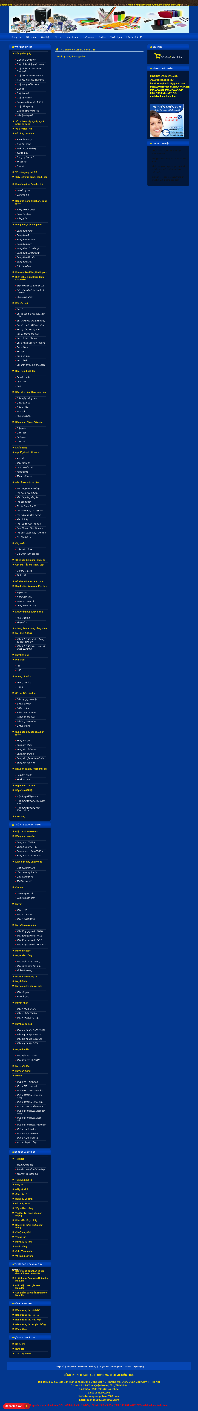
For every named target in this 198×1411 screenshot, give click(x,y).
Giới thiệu (45, 37)
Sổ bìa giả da (23, 726)
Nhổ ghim (21, 437)
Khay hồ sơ (22, 622)
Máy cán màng (23, 1071)
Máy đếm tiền (22, 1049)
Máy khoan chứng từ (26, 976)
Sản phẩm (31, 37)
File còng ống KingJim (28, 497)
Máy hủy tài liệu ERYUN (29, 1034)
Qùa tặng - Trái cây (23, 1337)
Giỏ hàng (156, 47)
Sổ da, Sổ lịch (24, 703)
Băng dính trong (25, 231)
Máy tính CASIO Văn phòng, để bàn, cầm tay (31, 640)
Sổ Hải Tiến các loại (25, 693)
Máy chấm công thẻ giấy (29, 966)
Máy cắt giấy (23, 992)
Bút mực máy (23, 356)
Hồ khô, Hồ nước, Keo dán (29, 581)
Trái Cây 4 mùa (23, 1353)
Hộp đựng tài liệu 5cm (27, 796)
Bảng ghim (22, 218)
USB (19, 670)
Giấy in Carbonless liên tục (30, 75)
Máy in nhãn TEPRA (27, 1013)
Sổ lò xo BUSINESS (27, 712)
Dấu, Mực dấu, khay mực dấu (30, 392)
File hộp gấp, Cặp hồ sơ (29, 515)
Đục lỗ (20, 458)
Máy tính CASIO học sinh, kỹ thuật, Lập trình (31, 647)
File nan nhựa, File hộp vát (30, 510)
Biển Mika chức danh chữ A (30, 285)
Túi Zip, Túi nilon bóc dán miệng (28, 1214)
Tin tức (102, 37)
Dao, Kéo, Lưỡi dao (25, 371)
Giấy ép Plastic (24, 97)
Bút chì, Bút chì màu (27, 338)
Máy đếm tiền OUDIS (27, 1055)
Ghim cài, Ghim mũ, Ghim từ (30, 560)
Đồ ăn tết (20, 1344)
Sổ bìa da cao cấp (26, 717)
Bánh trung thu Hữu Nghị (28, 1319)
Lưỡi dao (21, 381)
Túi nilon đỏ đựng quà (27, 1173)
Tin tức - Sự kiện (159, 143)
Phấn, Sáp (22, 575)
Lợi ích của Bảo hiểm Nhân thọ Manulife (31, 1279)
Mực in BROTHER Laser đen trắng (31, 1112)
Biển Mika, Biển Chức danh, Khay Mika (29, 278)
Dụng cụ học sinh (25, 157)
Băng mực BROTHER (27, 846)
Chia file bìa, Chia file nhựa (30, 528)
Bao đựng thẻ (23, 190)
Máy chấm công (23, 955)
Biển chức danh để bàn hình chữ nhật (31, 291)
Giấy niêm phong (25, 106)
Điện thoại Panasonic (26, 831)
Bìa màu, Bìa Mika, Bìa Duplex (31, 272)
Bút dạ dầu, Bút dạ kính (28, 329)
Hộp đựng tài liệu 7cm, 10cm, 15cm (31, 802)
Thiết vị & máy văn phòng (26, 825)
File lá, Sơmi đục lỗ (26, 506)
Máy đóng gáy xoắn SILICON (31, 944)
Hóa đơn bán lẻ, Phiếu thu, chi (31, 769)
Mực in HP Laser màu (27, 1086)
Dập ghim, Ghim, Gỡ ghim (29, 422)
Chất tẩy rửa (21, 1194)
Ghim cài (21, 441)
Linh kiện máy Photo (27, 872)
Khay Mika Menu (25, 297)
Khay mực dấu (24, 416)
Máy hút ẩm (21, 981)
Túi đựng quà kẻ (23, 1180)
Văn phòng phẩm (22, 47)
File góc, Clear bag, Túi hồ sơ (31, 532)
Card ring (20, 816)
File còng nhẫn (24, 502)
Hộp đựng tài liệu (24, 790)
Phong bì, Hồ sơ (23, 676)
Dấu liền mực (23, 402)
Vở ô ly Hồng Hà (25, 115)
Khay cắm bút (23, 618)
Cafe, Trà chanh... (24, 1251)
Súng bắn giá (23, 740)
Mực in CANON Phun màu (30, 1106)
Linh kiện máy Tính (26, 868)
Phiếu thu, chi (23, 779)
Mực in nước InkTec (26, 1129)
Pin (18, 666)
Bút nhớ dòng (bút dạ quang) (31, 320)
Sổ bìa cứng (23, 708)
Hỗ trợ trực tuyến (161, 68)
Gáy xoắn (20, 543)
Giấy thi (20, 89)
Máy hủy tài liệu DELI (27, 1043)
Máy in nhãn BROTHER (28, 1017)
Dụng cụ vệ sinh (24, 1199)
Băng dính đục (24, 235)
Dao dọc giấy (23, 377)
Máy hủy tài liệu (23, 1024)
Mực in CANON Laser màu (30, 1102)
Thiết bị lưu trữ (24, 881)
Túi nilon (20, 1159)
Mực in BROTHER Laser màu (29, 1119)
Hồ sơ (20, 687)
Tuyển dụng (116, 37)
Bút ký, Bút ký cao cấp (28, 334)
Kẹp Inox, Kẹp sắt (25, 601)
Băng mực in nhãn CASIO (29, 855)
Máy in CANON (24, 914)
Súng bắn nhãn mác (27, 749)
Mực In (19, 1075)
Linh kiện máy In (25, 876)
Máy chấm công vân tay (28, 961)
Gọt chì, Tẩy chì (24, 571)
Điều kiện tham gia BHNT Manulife (28, 1286)
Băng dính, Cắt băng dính (28, 224)
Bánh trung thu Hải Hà (27, 1315)
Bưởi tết (19, 1349)
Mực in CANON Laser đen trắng (30, 1096)
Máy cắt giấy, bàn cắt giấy (29, 986)
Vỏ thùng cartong (24, 1256)
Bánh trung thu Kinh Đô (27, 1310)
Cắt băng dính (24, 266)
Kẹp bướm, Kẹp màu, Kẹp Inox (31, 586)
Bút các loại (21, 303)
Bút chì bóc (22, 360)
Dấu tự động (23, 407)
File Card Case (24, 537)
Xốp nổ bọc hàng (24, 1208)
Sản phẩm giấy (23, 53)
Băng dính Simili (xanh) (28, 253)
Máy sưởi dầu (22, 1066)
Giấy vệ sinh (22, 1189)
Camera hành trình (26, 898)
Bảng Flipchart (24, 214)
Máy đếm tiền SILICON (28, 1060)
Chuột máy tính (23, 1232)
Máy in (18, 904)
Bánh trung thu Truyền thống (30, 1324)
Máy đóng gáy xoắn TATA (29, 935)
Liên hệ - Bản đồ (134, 37)
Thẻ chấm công (24, 970)
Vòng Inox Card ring (27, 605)
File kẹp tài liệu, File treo (29, 524)
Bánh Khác (21, 1329)
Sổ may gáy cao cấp (27, 699)
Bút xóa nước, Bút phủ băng (31, 325)
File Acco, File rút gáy (27, 493)
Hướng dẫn (88, 37)
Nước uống (21, 1246)
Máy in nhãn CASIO (26, 1009)
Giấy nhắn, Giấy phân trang (30, 64)
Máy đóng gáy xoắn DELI (29, 940)
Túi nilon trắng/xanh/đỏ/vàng (31, 1169)
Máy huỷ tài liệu (23, 1241)
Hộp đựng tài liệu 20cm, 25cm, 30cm (28, 809)
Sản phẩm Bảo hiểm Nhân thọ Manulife (31, 1293)
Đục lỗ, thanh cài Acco (27, 452)
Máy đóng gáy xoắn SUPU (30, 931)
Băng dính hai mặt (26, 239)
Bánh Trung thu (22, 1303)
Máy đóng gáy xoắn (25, 925)
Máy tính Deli (22, 655)
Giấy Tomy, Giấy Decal (28, 84)
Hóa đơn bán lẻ (24, 775)
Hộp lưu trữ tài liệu (25, 785)
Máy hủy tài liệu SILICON (29, 1039)
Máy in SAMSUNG (26, 919)
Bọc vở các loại (24, 139)
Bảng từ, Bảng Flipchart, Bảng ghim (31, 202)
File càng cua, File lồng (28, 488)
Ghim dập (21, 432)
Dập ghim (21, 428)
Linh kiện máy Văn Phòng (28, 861)
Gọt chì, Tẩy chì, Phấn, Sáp (29, 564)
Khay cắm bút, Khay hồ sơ (29, 611)
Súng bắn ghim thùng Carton (31, 758)
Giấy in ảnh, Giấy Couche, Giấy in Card (30, 69)
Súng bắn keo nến (26, 762)
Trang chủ (17, 37)
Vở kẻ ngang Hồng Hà (28, 111)
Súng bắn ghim (24, 745)
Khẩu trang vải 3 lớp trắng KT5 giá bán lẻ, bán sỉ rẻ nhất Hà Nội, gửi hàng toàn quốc (169, 169)
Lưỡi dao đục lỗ (24, 467)
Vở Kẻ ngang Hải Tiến (26, 172)
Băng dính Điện (24, 261)
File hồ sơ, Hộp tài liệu (27, 482)
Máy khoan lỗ (23, 463)
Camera (19, 887)
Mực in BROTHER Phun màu (31, 1124)
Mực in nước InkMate (27, 1133)
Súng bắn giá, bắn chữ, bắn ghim (29, 733)
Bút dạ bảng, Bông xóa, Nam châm (31, 315)
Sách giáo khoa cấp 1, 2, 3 (30, 102)
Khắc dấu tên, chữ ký (26, 1220)
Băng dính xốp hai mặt (28, 248)
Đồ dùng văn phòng (23, 1152)
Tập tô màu (22, 153)
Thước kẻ (21, 161)
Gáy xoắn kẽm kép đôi (28, 554)
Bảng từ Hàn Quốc (26, 209)
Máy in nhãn (21, 1003)
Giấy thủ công (24, 144)
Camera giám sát (25, 893)
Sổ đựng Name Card (27, 721)
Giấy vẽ (20, 166)
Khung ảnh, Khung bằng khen (31, 628)
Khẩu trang (21, 447)
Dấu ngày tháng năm (27, 398)
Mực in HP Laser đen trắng (30, 1090)
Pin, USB (20, 659)
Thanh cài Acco (24, 476)
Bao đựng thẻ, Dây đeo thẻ (29, 184)
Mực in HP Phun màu (27, 1082)
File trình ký (22, 519)
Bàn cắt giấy (23, 996)
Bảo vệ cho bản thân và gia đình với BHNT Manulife (29, 1272)
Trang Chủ (59, 1366)
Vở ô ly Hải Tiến (23, 128)
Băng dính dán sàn (26, 257)
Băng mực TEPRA (26, 842)
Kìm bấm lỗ (22, 472)
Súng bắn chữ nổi (25, 754)
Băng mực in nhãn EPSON (30, 851)
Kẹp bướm (22, 592)
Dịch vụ (58, 37)
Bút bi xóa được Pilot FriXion (31, 343)
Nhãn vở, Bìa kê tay (26, 148)
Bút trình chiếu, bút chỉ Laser (31, 365)
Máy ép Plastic (23, 950)
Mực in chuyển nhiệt (27, 1142)
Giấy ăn (19, 1184)
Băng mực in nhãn (25, 836)
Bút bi (20, 309)
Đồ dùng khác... (23, 1203)
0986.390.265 (13, 1406)
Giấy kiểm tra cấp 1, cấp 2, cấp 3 (31, 178)
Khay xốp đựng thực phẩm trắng (29, 1226)
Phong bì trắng (24, 682)
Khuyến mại (72, 37)
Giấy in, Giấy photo (26, 60)
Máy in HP (22, 910)
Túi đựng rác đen (25, 1165)
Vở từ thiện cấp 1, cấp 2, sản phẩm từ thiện (30, 122)
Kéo (19, 386)
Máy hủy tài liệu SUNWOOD (31, 1030)
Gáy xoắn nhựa (24, 549)
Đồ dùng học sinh (24, 133)
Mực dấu (21, 411)
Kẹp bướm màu (24, 596)
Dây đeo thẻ (23, 195)
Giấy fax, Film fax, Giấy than (31, 80)
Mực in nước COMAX (27, 1138)
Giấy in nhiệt (23, 93)
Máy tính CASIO (23, 633)
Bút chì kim (22, 347)
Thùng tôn (20, 1237)
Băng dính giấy (24, 244)
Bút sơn (21, 351)
